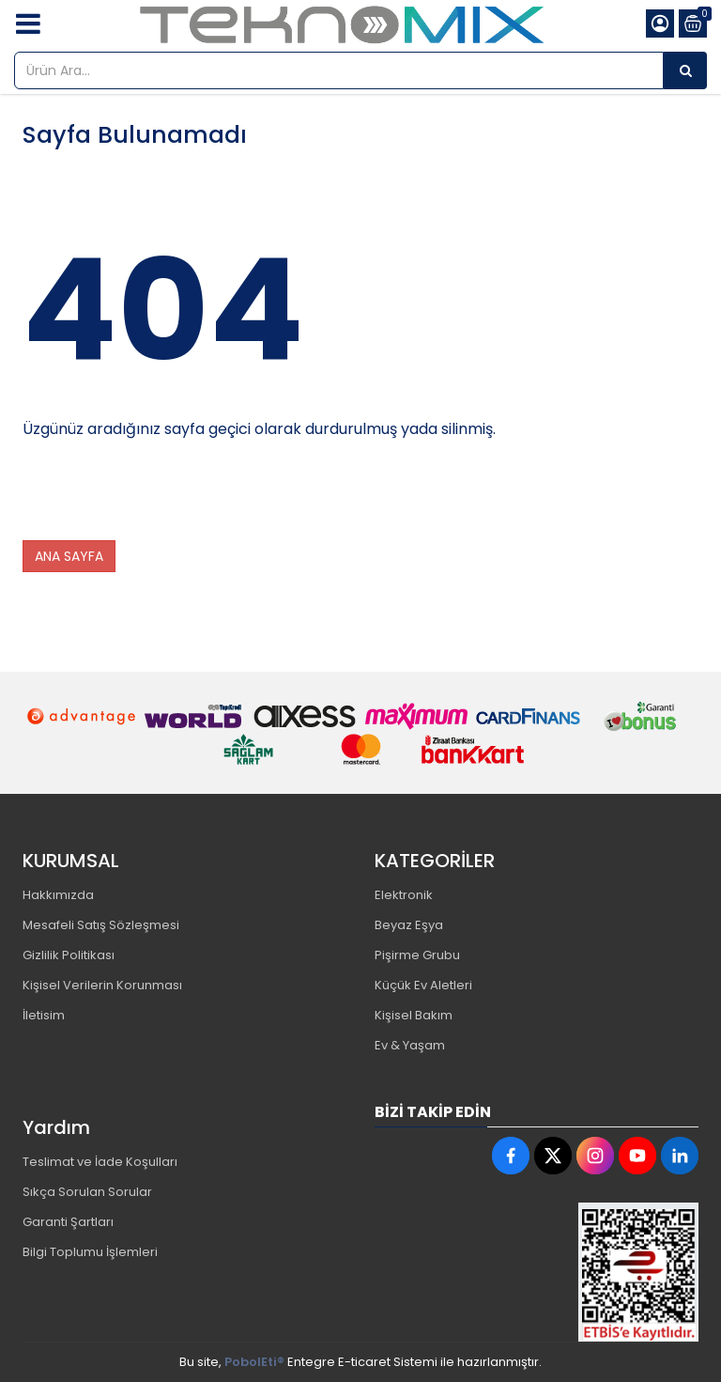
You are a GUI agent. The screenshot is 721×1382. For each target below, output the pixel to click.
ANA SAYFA (69, 556)
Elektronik (404, 895)
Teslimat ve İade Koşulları (100, 1162)
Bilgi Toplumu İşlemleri (90, 1252)
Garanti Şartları (68, 1222)
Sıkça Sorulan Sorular (87, 1192)
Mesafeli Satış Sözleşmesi (101, 925)
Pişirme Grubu (417, 955)
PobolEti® (254, 1362)
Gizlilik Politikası (69, 955)
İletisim (44, 1015)
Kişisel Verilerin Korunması (102, 985)
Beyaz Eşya (409, 925)
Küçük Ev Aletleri (423, 985)
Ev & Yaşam (410, 1045)
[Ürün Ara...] (685, 70)
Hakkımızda (58, 895)
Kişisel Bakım (414, 1015)
